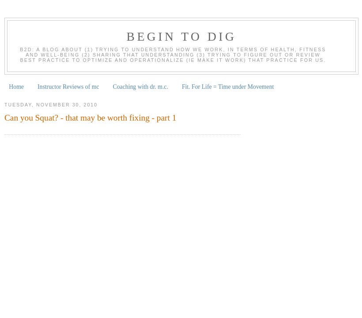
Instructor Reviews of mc (68, 86)
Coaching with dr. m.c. (140, 86)
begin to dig (182, 36)
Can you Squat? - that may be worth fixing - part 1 (90, 117)
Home (16, 86)
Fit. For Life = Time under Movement (228, 86)
